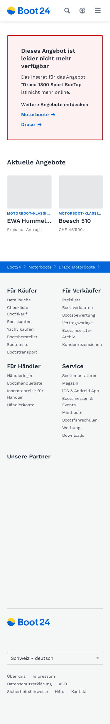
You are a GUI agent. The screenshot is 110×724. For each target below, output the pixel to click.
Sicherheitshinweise (27, 691)
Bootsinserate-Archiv (77, 333)
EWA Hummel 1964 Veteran (46, 220)
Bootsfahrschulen (80, 420)
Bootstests (17, 344)
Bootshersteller (22, 336)
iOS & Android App (80, 390)
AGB (63, 683)
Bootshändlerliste (24, 383)
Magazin (70, 383)
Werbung (71, 427)
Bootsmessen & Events (77, 401)
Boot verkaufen (77, 307)
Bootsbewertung (78, 315)
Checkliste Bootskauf (17, 310)
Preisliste (71, 300)
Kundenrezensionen (82, 344)
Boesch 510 (75, 220)
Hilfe (59, 691)
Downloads (73, 435)
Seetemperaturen (80, 375)
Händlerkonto (20, 404)
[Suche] (68, 10)
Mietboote (72, 412)
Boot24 (14, 267)
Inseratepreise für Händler (25, 394)
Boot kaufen (19, 321)
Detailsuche (19, 300)
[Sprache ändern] (55, 658)
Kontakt (79, 691)
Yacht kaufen (20, 329)
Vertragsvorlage (77, 322)
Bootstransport (22, 352)
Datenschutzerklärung (29, 683)
